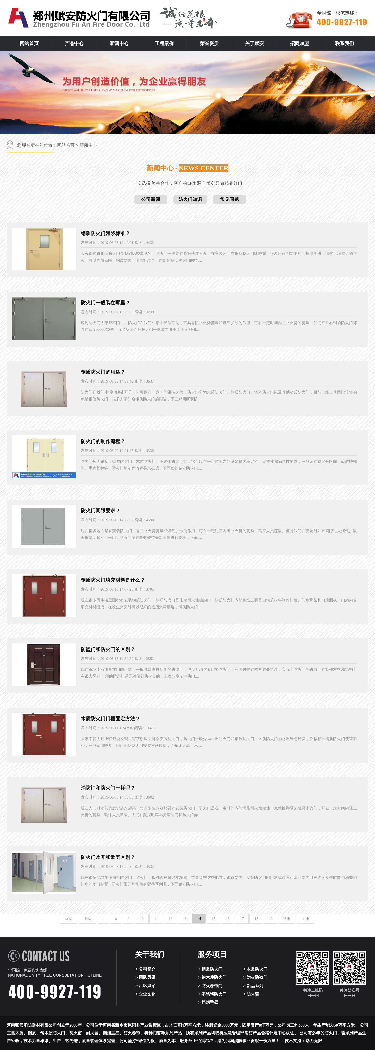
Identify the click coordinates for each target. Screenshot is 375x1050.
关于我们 (149, 954)
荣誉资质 (209, 43)
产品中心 (74, 43)
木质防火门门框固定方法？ (110, 718)
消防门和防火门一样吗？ (108, 788)
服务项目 (212, 954)
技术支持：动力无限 (303, 1041)
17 (242, 919)
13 (184, 919)
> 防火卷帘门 (210, 986)
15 (213, 919)
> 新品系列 (253, 986)
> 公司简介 (145, 969)
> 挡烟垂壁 (208, 1002)
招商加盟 (299, 43)
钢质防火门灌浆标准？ (105, 233)
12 (170, 919)
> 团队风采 (145, 977)
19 (270, 919)
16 (227, 919)
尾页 (305, 919)
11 (156, 919)
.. (103, 919)
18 (256, 919)
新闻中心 (119, 43)
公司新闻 (150, 199)
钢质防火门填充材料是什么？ (113, 580)
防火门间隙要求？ (100, 510)
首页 (68, 919)
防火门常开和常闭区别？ (108, 857)
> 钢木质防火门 (212, 977)
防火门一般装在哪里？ (105, 302)
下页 (286, 919)
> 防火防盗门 (255, 977)
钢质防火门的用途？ (103, 372)
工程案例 (164, 43)
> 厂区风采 (145, 986)
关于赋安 (254, 43)
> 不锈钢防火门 (212, 994)
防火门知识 (190, 199)
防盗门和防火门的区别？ (108, 649)
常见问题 (229, 199)
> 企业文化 (145, 994)
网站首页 (29, 43)
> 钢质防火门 (210, 969)
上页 (87, 919)
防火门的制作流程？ (103, 441)
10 (142, 919)
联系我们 (344, 43)
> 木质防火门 (255, 969)
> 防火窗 (251, 994)
